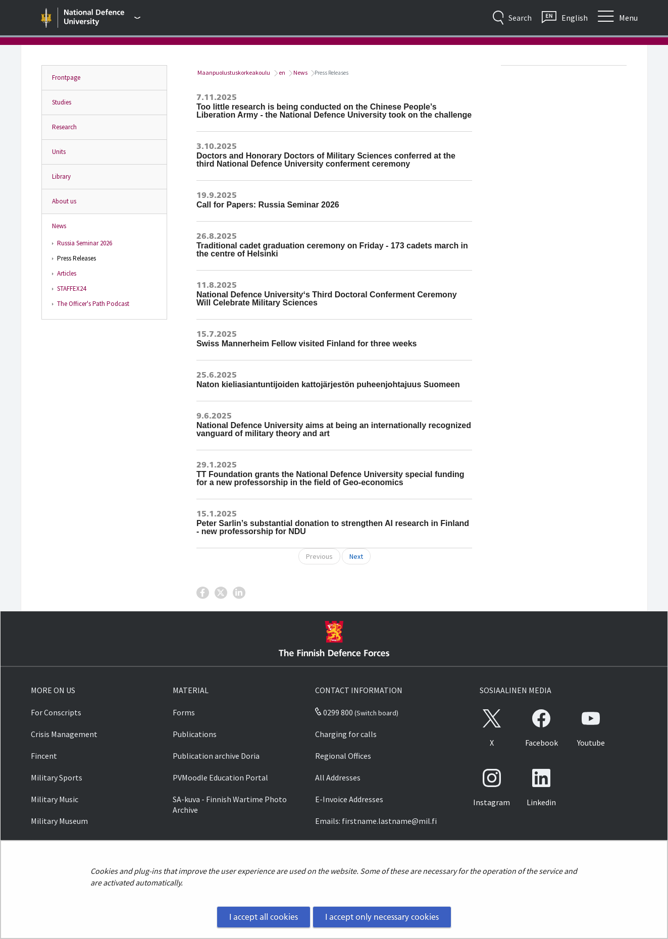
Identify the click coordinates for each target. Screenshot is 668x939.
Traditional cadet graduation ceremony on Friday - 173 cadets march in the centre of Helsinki (332, 249)
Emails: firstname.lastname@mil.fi (376, 821)
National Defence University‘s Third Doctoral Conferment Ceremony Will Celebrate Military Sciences (326, 298)
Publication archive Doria (216, 756)
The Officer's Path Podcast (93, 303)
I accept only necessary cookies (382, 917)
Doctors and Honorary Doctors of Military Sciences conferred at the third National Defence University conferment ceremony (325, 159)
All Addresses (338, 777)
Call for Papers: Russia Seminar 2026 (267, 204)
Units (59, 151)
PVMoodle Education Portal (220, 777)
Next (356, 556)
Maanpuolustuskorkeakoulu (233, 72)
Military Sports (56, 777)
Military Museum (59, 821)
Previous (319, 556)
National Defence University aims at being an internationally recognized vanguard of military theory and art (333, 429)
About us (64, 201)
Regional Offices (343, 756)
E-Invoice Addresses (349, 799)
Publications (195, 734)
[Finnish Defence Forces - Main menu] (102, 18)
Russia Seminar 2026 (84, 243)
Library (61, 176)
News (59, 226)
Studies (61, 102)
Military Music (54, 799)
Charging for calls (346, 734)
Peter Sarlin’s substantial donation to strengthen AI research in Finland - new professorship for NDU (332, 527)
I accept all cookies (263, 917)
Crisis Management (64, 734)
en (281, 72)
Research (64, 127)
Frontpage (66, 77)
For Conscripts (56, 712)
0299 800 (333, 712)
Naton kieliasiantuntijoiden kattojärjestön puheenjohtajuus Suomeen (328, 384)
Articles (66, 273)
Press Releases (76, 258)
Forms (184, 712)
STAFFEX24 (71, 288)
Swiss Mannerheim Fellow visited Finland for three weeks (306, 343)
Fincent (44, 756)
